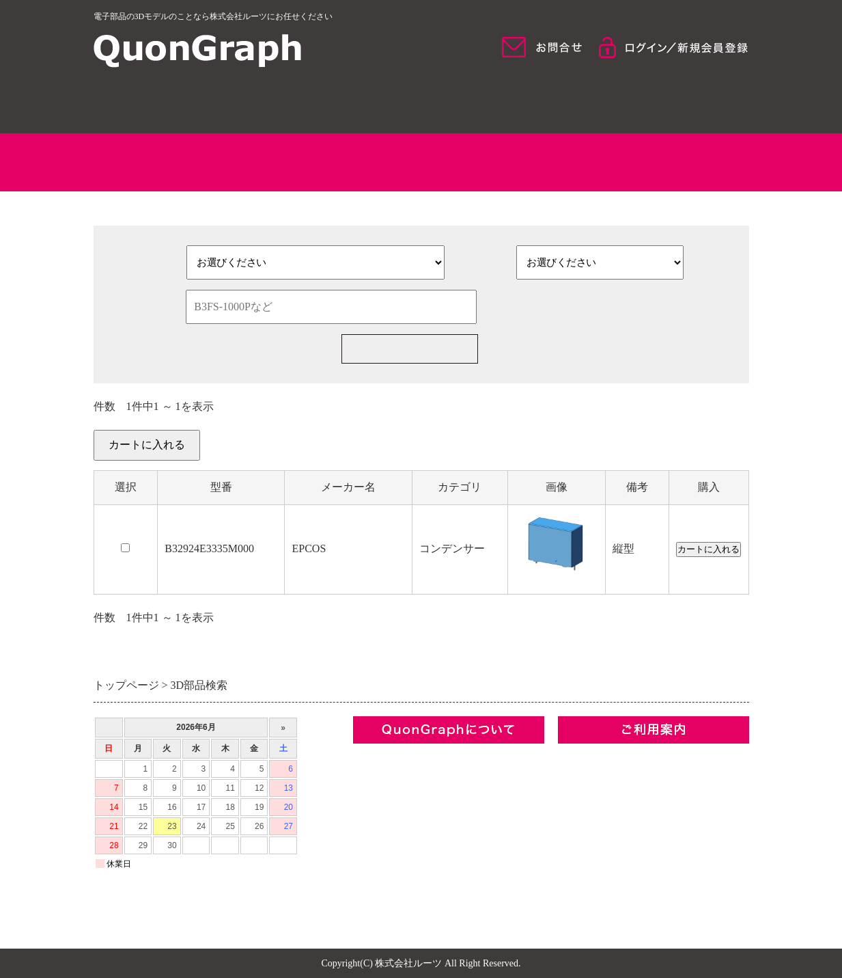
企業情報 (375, 756)
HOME (172, 102)
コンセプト (380, 779)
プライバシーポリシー (407, 826)
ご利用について (670, 102)
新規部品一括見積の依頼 (605, 348)
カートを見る (716, 453)
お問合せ (375, 849)
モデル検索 (504, 102)
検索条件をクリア (585, 307)
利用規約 (375, 803)
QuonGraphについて (338, 102)
